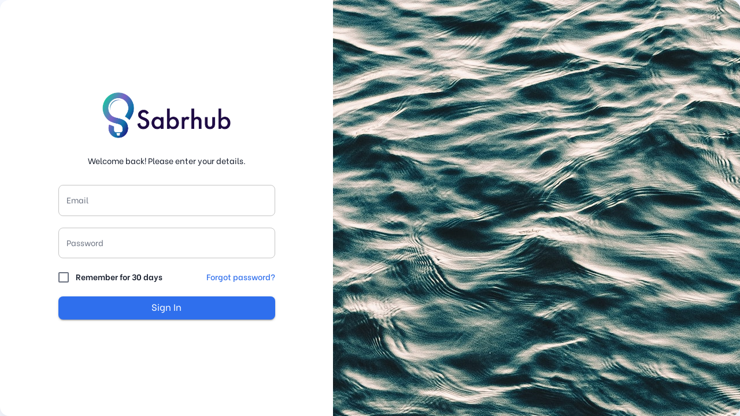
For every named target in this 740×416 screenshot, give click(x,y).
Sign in (166, 308)
